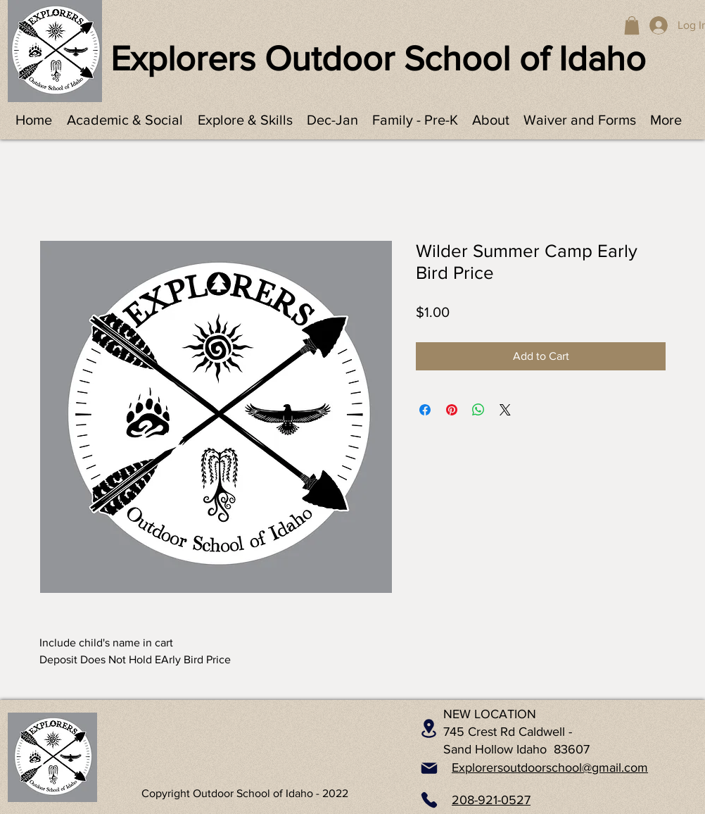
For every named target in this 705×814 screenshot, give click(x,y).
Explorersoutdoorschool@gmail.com (550, 767)
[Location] (428, 729)
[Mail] (429, 768)
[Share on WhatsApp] (478, 409)
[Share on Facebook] (425, 409)
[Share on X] (505, 409)
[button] (632, 25)
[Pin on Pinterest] (451, 409)
